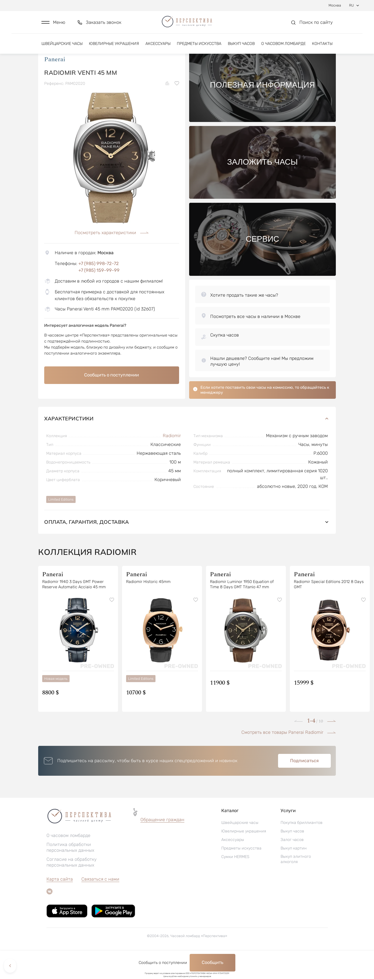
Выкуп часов (241, 47)
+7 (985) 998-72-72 (98, 289)
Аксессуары (158, 47)
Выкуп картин (294, 874)
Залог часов (292, 865)
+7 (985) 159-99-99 (99, 296)
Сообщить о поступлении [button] (111, 400)
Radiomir (172, 461)
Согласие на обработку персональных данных (71, 888)
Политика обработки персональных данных (70, 873)
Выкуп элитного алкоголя (296, 885)
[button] (53, 24)
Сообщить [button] (212, 962)
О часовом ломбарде (283, 47)
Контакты (322, 47)
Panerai (54, 85)
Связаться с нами (100, 905)
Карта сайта (59, 905)
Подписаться (304, 786)
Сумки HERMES (235, 882)
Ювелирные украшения (114, 47)
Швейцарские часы (62, 47)
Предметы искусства (199, 47)
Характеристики (187, 444)
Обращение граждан (162, 845)
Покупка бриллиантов (302, 848)
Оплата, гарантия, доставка (187, 548)
